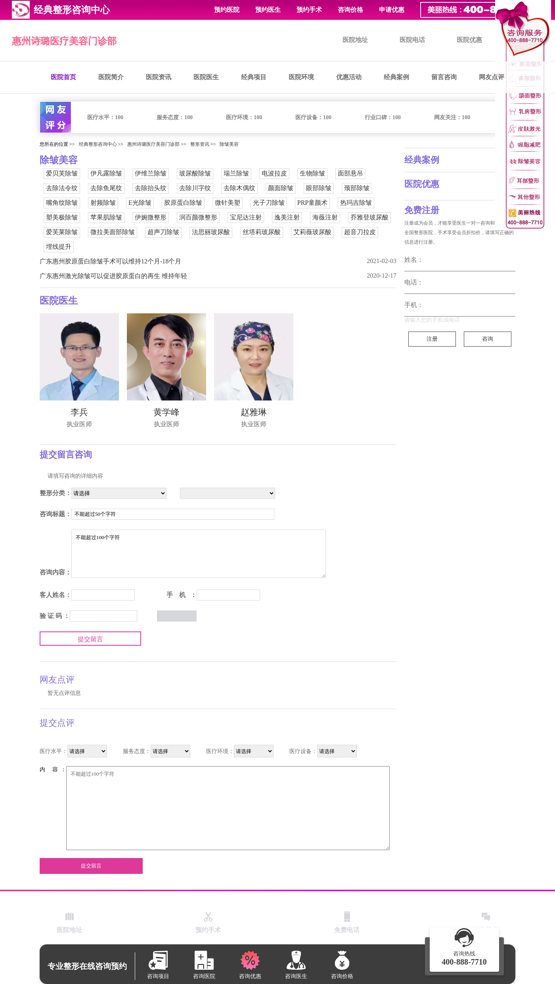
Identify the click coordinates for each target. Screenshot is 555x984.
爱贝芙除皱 (62, 173)
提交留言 (90, 639)
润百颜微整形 (198, 217)
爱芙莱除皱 (62, 232)
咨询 (487, 339)
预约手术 (309, 9)
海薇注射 (325, 217)
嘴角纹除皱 (62, 202)
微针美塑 (227, 202)
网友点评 (491, 77)
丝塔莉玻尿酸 (262, 232)
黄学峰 (166, 412)
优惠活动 (349, 77)
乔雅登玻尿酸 (369, 217)
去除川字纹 (195, 188)
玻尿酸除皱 (195, 173)
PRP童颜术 (312, 202)
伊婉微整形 (150, 217)
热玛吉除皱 (356, 202)
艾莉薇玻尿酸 (312, 232)
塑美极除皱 (62, 217)
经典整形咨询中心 (98, 144)
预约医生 (268, 9)
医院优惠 (469, 39)
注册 (432, 339)
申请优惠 (391, 9)
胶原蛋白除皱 (183, 202)
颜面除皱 (280, 188)
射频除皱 (103, 202)
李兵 (79, 412)
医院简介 (111, 77)
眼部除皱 (318, 188)
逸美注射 (287, 217)
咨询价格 (350, 9)
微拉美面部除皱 (112, 232)
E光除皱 (139, 202)
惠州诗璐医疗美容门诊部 (64, 41)
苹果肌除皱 (106, 217)
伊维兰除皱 (150, 173)
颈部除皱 (356, 188)
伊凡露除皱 (106, 173)
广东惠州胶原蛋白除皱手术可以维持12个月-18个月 (110, 261)
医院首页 (63, 77)
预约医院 (226, 9)
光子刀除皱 (269, 202)
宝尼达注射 (246, 217)
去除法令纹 (62, 188)
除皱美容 (229, 144)
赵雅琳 (254, 412)
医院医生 (206, 77)
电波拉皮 (274, 173)
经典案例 (396, 77)
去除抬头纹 (150, 188)
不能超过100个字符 (198, 554)
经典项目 (253, 77)
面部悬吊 (350, 173)
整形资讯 (199, 144)
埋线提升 (58, 246)
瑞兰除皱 (236, 173)
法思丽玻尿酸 (211, 232)
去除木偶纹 (239, 188)
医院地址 (355, 39)
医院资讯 (158, 77)
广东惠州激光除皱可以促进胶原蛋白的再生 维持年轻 (113, 276)
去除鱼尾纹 (106, 188)
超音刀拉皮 (360, 232)
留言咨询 (444, 77)
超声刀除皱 (163, 232)
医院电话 (412, 39)
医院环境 (301, 77)
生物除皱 (312, 173)
